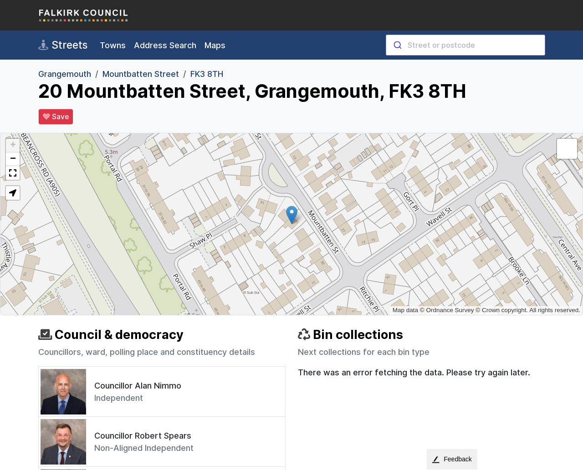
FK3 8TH (206, 74)
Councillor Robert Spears (142, 435)
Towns (113, 45)
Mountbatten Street (140, 74)
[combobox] (465, 45)
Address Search (165, 45)
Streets (62, 45)
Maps (215, 45)
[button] (291, 215)
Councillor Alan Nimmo (137, 385)
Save (56, 116)
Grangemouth (64, 74)
